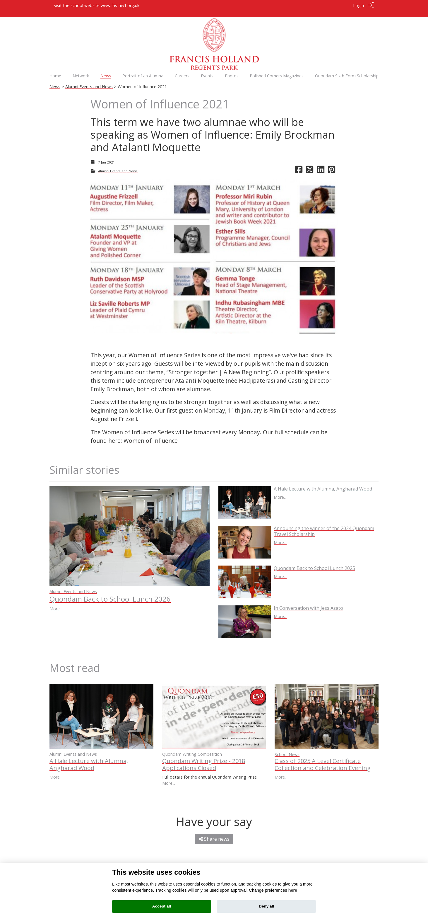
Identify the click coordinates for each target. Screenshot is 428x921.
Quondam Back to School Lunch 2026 (110, 592)
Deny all (266, 906)
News (54, 80)
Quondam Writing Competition (192, 747)
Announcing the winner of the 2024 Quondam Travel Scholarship (324, 525)
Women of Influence (151, 434)
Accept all (161, 906)
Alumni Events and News (89, 80)
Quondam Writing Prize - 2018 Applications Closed (203, 757)
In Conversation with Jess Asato (308, 601)
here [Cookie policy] (292, 890)
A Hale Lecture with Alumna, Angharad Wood (323, 482)
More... (55, 602)
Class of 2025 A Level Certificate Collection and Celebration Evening (323, 757)
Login (358, 5)
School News (287, 748)
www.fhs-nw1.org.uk (120, 5)
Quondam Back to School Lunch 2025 (314, 562)
